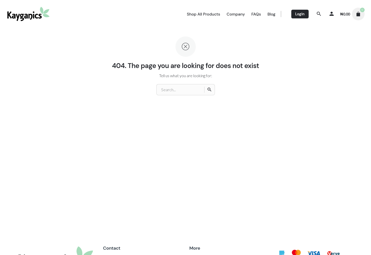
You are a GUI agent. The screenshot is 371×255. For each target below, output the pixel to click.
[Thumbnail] (28, 14)
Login (300, 14)
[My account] (331, 14)
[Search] (319, 14)
